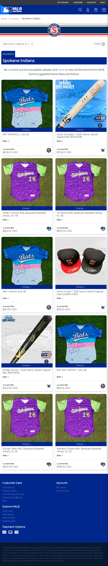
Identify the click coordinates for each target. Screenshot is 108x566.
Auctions (14, 18)
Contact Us (8, 487)
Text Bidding (63, 2)
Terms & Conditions (12, 497)
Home (4, 18)
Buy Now (61, 487)
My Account (62, 490)
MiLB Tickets (8, 521)
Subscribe (78, 2)
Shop (102, 2)
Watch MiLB (8, 517)
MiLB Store (8, 514)
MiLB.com (91, 2)
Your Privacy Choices (13, 494)
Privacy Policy (9, 490)
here (61, 69)
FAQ (4, 501)
